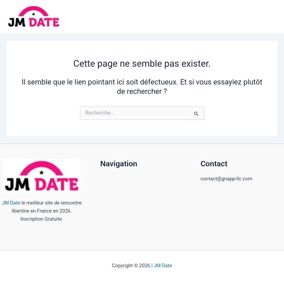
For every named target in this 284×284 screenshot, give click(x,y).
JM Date (11, 203)
